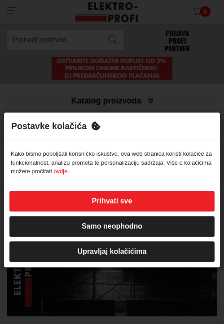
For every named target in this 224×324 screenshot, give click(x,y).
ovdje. (61, 171)
